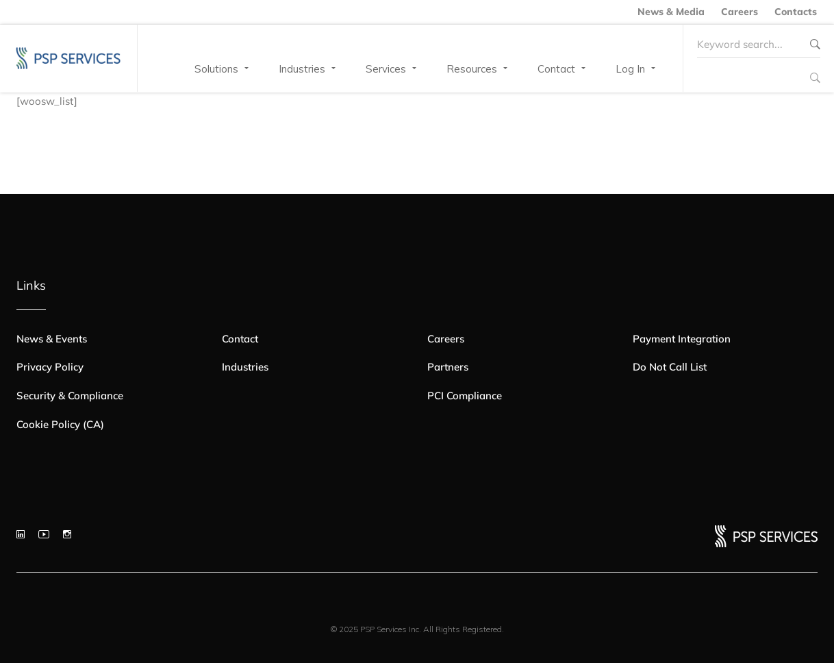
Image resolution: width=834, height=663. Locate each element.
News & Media (671, 11)
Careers (739, 11)
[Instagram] (67, 534)
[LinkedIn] (20, 534)
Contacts (795, 11)
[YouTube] (44, 534)
